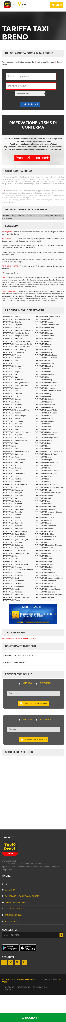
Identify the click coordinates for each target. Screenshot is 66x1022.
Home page (9, 987)
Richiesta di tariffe (15, 662)
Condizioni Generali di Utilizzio (29, 979)
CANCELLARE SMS (11, 915)
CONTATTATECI (10, 921)
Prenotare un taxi (13, 902)
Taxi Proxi (16, 4)
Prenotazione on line (32, 158)
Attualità (8, 890)
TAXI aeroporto (11, 909)
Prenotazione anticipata (18, 655)
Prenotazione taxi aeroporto (33, 703)
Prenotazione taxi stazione (33, 739)
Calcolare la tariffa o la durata (20, 896)
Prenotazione (23, 987)
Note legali (7, 979)
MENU (57, 5)
